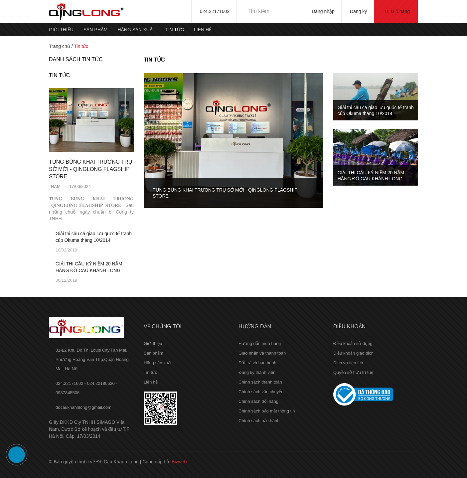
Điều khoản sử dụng (353, 343)
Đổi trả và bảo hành (257, 362)
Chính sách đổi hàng (258, 401)
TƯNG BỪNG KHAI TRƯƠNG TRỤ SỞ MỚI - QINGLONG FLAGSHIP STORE (90, 169)
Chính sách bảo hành (258, 420)
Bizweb (179, 461)
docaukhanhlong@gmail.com (83, 407)
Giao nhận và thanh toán (262, 353)
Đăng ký (358, 11)
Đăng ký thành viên (256, 372)
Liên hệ (203, 29)
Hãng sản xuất (136, 29)
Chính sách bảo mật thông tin (266, 410)
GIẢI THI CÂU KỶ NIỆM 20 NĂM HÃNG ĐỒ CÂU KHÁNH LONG (89, 267)
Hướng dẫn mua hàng (259, 343)
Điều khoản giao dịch (353, 353)
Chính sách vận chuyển (260, 391)
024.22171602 (215, 11)
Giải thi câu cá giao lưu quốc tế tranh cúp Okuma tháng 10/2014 (94, 237)
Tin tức (174, 29)
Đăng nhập (323, 11)
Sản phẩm (95, 29)
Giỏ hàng (397, 11)
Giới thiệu (61, 29)
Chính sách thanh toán (260, 382)
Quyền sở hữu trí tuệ (353, 372)
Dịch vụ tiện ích (348, 362)
